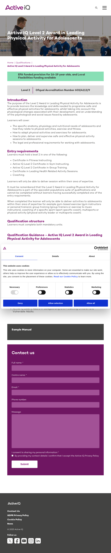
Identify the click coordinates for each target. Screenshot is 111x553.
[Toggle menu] (104, 8)
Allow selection (55, 303)
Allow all (91, 303)
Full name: (17, 363)
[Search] (96, 8)
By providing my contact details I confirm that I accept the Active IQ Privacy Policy (57, 456)
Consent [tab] (19, 256)
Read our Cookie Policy (66, 276)
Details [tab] (55, 256)
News (10, 524)
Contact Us (13, 511)
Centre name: (19, 375)
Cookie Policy (14, 520)
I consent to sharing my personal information (35, 452)
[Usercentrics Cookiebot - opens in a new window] (96, 248)
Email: (15, 387)
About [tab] (92, 256)
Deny (20, 303)
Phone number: (19, 400)
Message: (16, 412)
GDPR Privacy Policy (18, 515)
